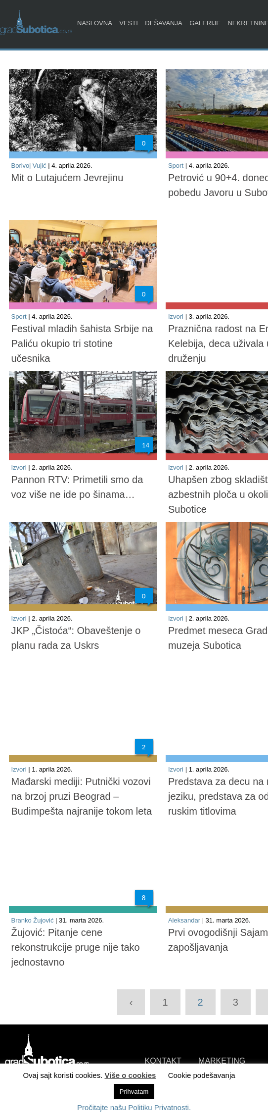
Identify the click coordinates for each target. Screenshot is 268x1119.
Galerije (205, 23)
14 (145, 444)
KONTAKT (163, 1061)
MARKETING (221, 1061)
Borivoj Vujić (28, 165)
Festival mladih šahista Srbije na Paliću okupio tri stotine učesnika (82, 343)
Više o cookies (130, 1075)
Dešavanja (163, 23)
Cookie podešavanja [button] (201, 1075)
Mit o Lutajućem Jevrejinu (67, 177)
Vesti (128, 23)
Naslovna (94, 23)
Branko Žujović (32, 920)
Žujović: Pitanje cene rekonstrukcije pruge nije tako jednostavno (75, 947)
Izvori (175, 316)
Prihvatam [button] (134, 1091)
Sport (175, 165)
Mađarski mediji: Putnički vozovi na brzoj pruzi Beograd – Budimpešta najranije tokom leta (81, 796)
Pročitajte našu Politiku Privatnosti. (134, 1107)
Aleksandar (184, 920)
